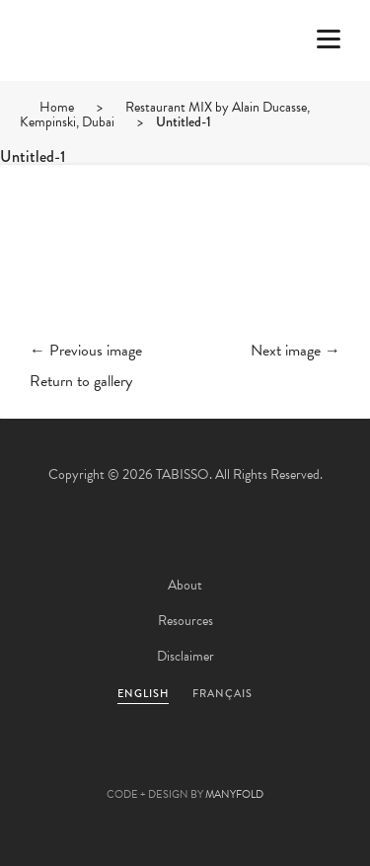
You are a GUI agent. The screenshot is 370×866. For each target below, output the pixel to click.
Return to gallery (81, 381)
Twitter (79, 763)
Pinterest (185, 763)
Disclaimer (185, 656)
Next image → (295, 350)
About (185, 585)
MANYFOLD (234, 794)
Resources (185, 620)
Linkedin (239, 763)
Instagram (292, 763)
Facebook (132, 763)
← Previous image (86, 350)
